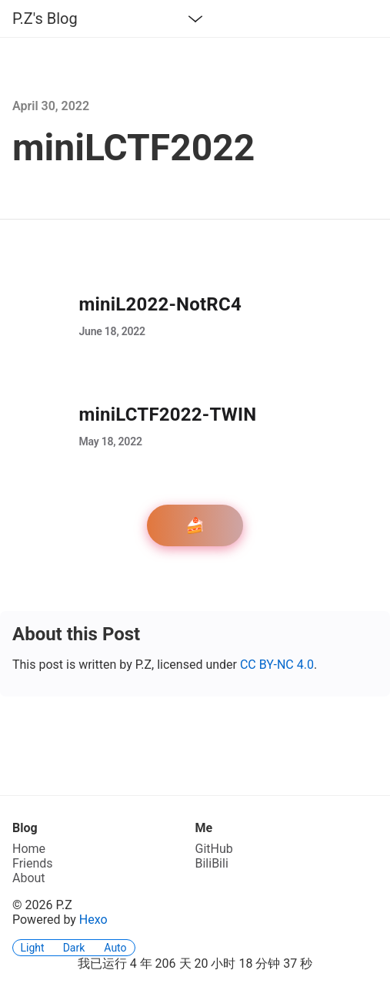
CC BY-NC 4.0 (277, 664)
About (28, 878)
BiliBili (211, 863)
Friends (32, 863)
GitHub (214, 848)
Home (28, 848)
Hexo (93, 919)
